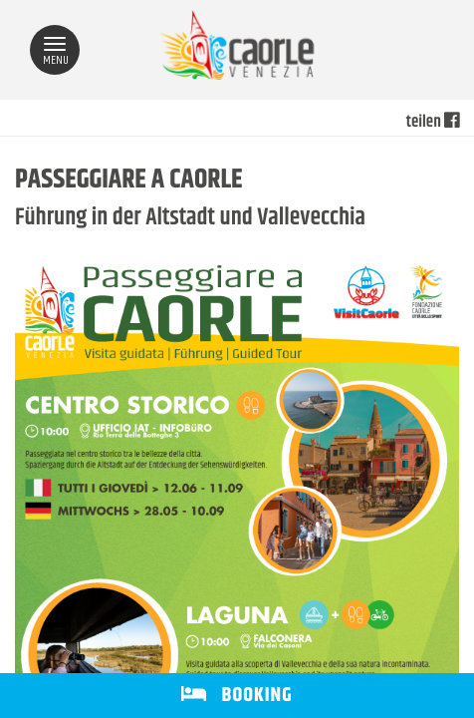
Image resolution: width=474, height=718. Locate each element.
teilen (432, 123)
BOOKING (236, 695)
